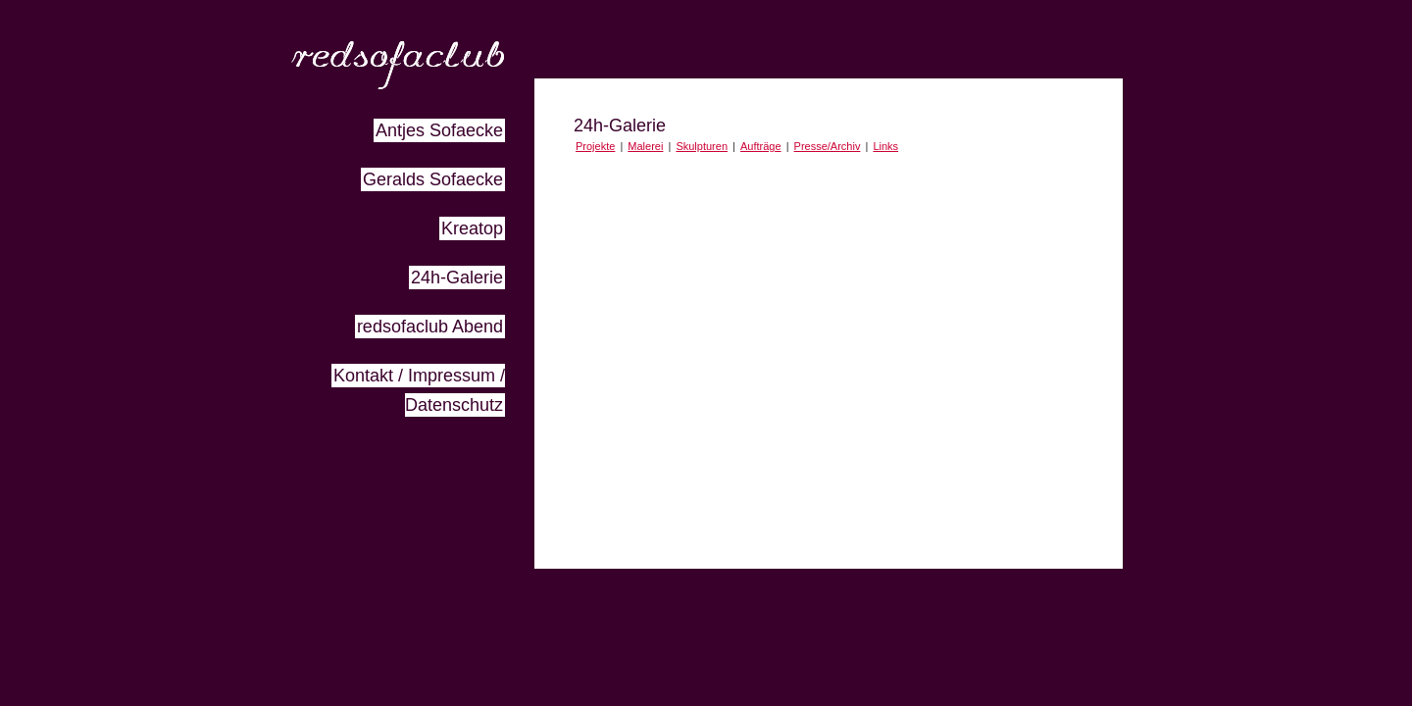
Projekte (595, 146)
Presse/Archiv (827, 146)
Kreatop (472, 228)
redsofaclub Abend (430, 326)
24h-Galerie (457, 277)
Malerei (645, 146)
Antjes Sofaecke (439, 130)
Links (885, 146)
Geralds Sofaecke (433, 179)
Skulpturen (702, 146)
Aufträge (761, 146)
